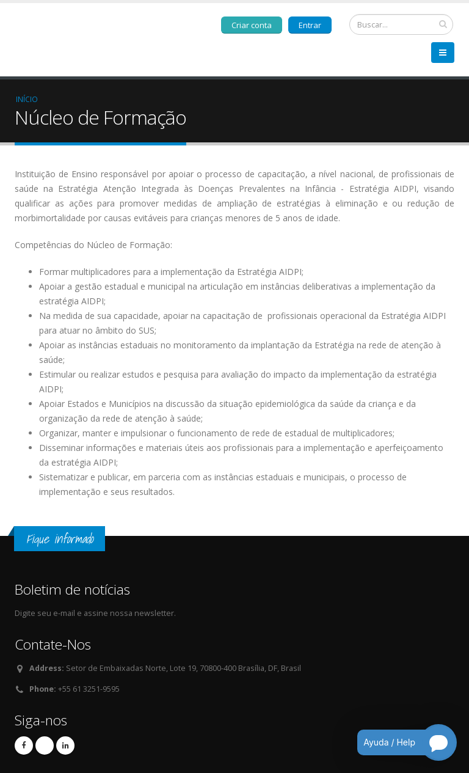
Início (27, 99)
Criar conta (251, 25)
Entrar (310, 25)
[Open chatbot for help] (398, 742)
